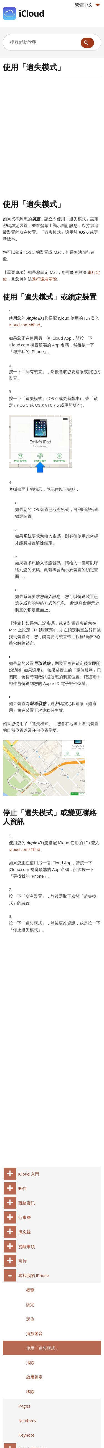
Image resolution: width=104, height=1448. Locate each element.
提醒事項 (26, 1246)
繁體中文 (87, 5)
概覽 (30, 1290)
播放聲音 (34, 1333)
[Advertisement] (52, 137)
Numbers (27, 1420)
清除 (30, 1362)
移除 (30, 1391)
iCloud (31, 13)
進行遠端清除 (44, 279)
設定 (30, 1304)
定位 (30, 1319)
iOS (82, 232)
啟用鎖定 (34, 1377)
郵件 (22, 1188)
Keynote (26, 1435)
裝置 (36, 218)
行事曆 (24, 1217)
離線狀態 (38, 703)
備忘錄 (24, 1232)
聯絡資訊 (26, 1203)
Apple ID (34, 318)
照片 (22, 1261)
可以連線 (42, 663)
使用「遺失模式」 (42, 1348)
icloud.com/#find (24, 324)
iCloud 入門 (28, 1174)
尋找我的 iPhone (33, 1275)
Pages (24, 1406)
